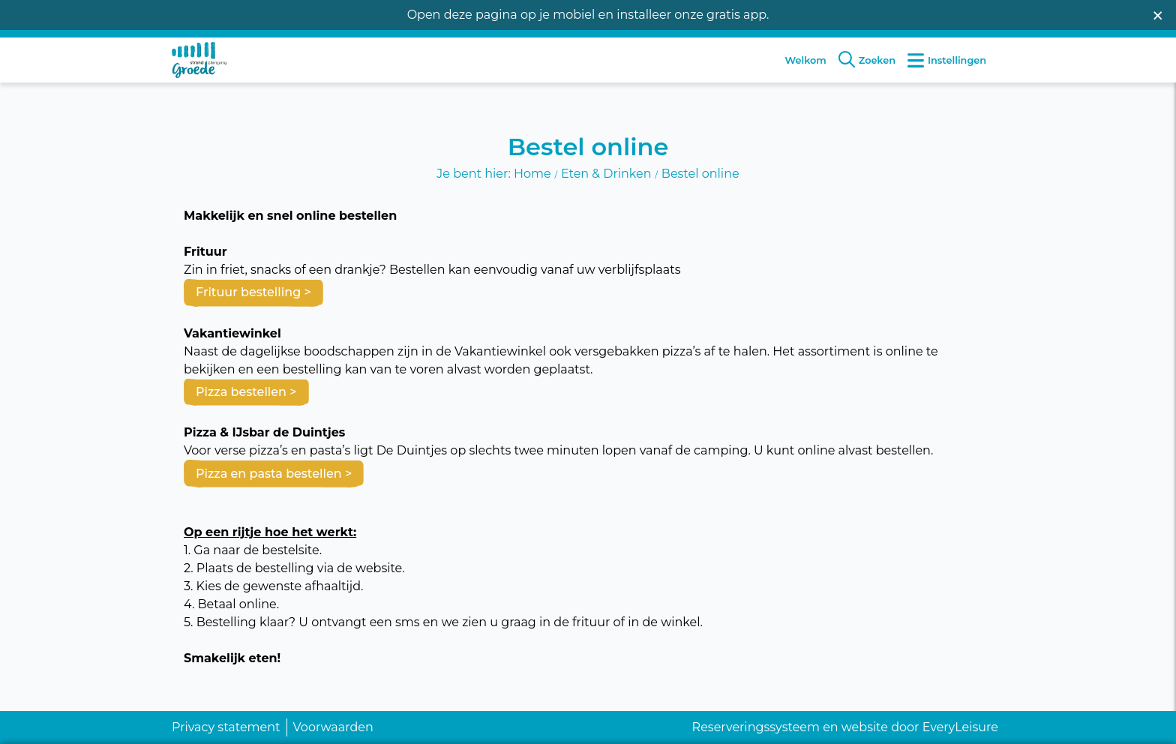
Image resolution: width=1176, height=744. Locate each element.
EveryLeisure (960, 727)
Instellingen (947, 71)
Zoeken (867, 71)
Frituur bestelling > (253, 287)
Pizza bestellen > (246, 386)
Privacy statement (226, 727)
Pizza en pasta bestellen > (274, 467)
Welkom (805, 72)
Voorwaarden (333, 727)
